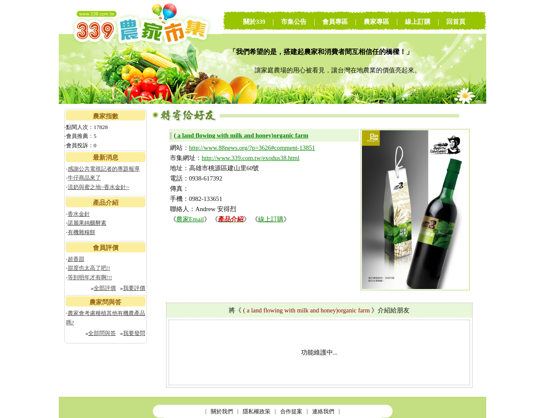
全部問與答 (102, 333)
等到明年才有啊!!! (90, 277)
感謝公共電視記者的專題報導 (104, 169)
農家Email (190, 219)
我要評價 (134, 288)
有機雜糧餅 (81, 232)
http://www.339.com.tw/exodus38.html (250, 158)
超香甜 (76, 259)
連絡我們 (323, 411)
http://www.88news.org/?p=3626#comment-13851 (252, 147)
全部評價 (105, 288)
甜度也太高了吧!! (89, 268)
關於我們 (222, 411)
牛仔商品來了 (84, 178)
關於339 (254, 21)
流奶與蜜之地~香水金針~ (98, 187)
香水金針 (79, 214)
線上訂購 (417, 21)
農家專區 (376, 21)
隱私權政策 (256, 411)
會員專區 (335, 21)
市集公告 (294, 21)
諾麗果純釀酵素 (87, 223)
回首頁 (455, 21)
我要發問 (134, 333)
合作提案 (291, 411)
